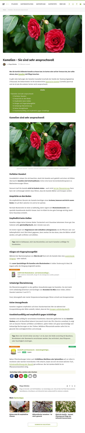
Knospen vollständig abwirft (59, 309)
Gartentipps (52, 4)
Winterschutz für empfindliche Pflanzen (18, 415)
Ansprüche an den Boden (22, 99)
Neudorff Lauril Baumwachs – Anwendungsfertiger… (33, 350)
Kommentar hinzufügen (42, 424)
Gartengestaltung (27, 4)
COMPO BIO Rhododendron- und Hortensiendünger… (33, 273)
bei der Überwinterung (61, 188)
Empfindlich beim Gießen (22, 101)
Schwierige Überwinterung (22, 106)
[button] (12, 376)
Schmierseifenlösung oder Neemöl (21, 364)
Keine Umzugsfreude (20, 108)
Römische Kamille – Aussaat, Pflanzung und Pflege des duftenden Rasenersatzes (64, 416)
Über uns (63, 4)
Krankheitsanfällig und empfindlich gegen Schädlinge (31, 111)
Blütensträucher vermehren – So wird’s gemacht (42, 415)
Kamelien (21, 74)
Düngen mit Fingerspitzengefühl (24, 103)
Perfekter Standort (19, 96)
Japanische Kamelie (52, 82)
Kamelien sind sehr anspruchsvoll (21, 94)
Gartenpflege (41, 4)
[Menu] (4, 4)
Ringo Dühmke (13, 64)
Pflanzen (14, 4)
